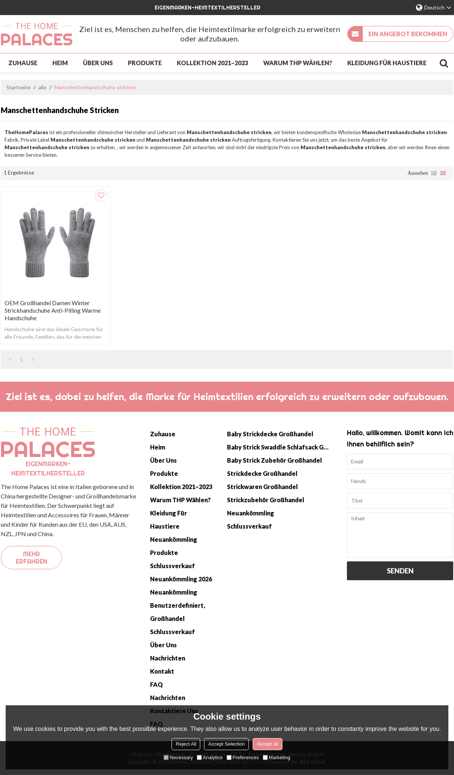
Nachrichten (167, 658)
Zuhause (22, 62)
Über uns (98, 62)
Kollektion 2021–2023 (212, 62)
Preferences (243, 757)
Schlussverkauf (172, 565)
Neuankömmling (173, 539)
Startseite (18, 87)
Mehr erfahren (31, 557)
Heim (60, 62)
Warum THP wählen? (297, 62)
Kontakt (162, 671)
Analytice (210, 757)
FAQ (156, 684)
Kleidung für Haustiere (386, 62)
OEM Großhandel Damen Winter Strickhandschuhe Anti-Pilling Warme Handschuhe (53, 310)
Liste (434, 173)
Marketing (276, 757)
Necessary (178, 757)
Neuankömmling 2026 (181, 578)
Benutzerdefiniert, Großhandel (177, 612)
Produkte (145, 62)
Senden (400, 571)
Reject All (186, 744)
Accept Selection (226, 744)
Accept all (267, 744)
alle (42, 87)
